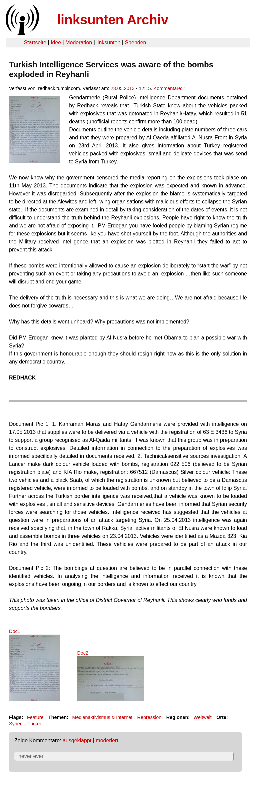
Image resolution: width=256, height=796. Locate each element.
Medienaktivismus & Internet (102, 717)
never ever (31, 756)
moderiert (107, 740)
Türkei (34, 723)
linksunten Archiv (112, 19)
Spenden (135, 42)
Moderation (78, 42)
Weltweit (203, 717)
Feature (35, 717)
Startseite (35, 42)
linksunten (108, 42)
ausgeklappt (77, 740)
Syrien (16, 723)
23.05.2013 (123, 88)
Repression (149, 717)
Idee (56, 42)
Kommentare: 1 (170, 88)
